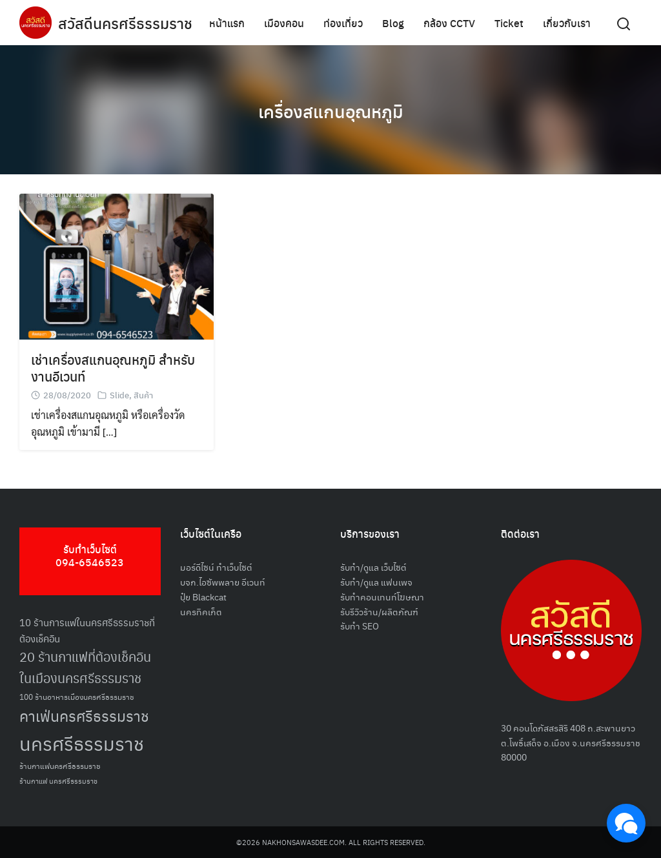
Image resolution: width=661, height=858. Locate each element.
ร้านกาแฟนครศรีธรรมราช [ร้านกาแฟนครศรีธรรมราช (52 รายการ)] (60, 765)
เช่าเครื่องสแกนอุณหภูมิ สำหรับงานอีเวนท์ (113, 367)
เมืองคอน (284, 22)
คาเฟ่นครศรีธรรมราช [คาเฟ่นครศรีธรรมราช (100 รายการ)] (84, 715)
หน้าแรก (227, 22)
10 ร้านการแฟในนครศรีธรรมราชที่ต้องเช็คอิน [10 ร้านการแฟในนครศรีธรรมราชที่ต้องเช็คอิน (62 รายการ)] (87, 630)
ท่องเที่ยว (343, 22)
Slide (119, 395)
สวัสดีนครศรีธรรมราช (127, 23)
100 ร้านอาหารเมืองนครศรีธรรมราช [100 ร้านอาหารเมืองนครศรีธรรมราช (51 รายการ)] (76, 696)
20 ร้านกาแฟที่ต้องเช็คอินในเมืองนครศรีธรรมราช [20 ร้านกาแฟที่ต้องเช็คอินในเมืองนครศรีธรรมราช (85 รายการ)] (85, 667)
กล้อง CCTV (449, 22)
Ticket (509, 22)
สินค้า (143, 395)
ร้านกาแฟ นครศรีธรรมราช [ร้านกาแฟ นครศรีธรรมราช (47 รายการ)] (58, 781)
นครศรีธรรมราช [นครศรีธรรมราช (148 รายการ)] (81, 743)
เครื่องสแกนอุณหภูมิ (331, 110)
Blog (393, 22)
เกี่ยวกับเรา (567, 22)
